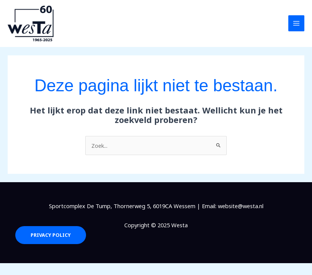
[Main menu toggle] (296, 23)
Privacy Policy (51, 234)
